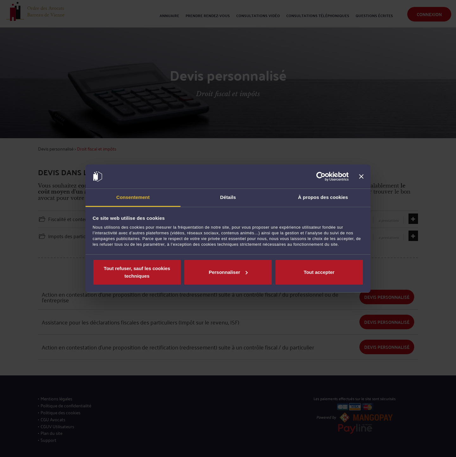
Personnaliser (228, 272)
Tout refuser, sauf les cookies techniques (137, 272)
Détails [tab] (228, 197)
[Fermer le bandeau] (361, 176)
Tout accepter (319, 272)
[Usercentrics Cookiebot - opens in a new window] (321, 176)
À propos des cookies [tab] (323, 197)
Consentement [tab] (132, 197)
